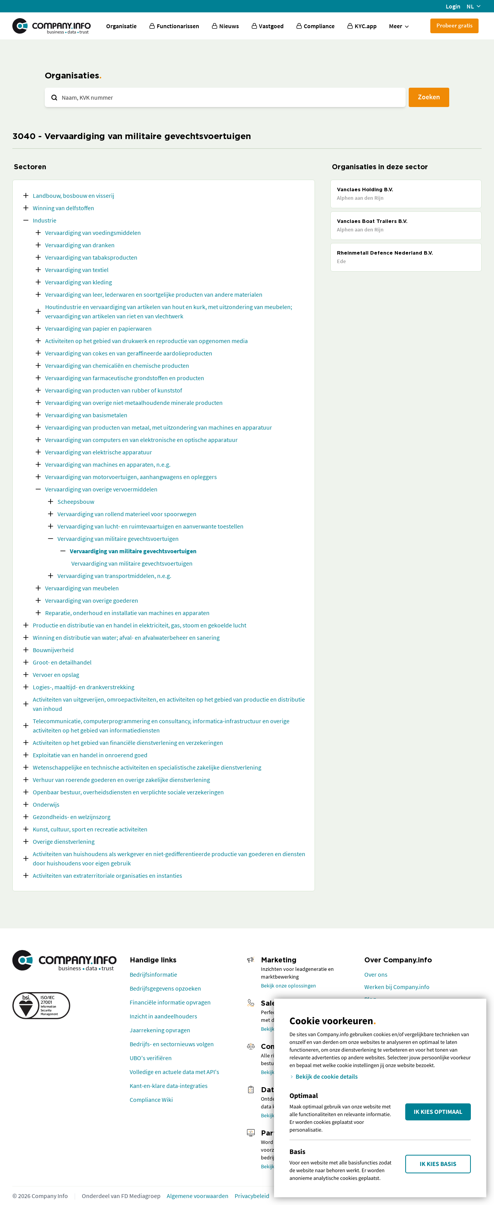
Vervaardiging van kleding (78, 282)
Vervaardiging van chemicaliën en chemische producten (117, 365)
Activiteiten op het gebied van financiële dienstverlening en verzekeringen (128, 742)
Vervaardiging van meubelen (82, 588)
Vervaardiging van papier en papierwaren (98, 328)
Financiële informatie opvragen (170, 1002)
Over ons (375, 974)
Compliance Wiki (151, 1099)
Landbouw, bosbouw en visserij (73, 195)
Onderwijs (46, 804)
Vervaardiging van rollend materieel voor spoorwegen (127, 514)
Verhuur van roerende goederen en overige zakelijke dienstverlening (121, 780)
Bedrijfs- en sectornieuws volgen (172, 1044)
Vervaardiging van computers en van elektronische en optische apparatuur (141, 440)
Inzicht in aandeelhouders (163, 1016)
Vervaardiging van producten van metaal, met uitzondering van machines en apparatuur (158, 427)
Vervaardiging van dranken (80, 245)
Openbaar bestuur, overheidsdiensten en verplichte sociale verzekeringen (128, 792)
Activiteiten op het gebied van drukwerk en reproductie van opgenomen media (146, 341)
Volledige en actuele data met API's (174, 1072)
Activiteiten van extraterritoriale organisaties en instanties (107, 875)
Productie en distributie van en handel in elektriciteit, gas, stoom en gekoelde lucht (139, 625)
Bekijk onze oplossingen (288, 985)
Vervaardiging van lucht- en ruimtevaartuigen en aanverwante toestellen (151, 526)
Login (453, 6)
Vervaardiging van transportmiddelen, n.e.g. (114, 576)
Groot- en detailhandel (62, 662)
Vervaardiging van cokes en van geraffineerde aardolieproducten (128, 353)
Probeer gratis (454, 25)
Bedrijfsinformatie (153, 974)
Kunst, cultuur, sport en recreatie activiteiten (90, 829)
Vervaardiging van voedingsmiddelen (93, 232)
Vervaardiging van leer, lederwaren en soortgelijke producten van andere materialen (153, 294)
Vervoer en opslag (56, 674)
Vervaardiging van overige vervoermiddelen (101, 489)
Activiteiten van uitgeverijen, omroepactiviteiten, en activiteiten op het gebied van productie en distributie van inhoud (169, 703)
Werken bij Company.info (397, 987)
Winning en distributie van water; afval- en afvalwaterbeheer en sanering (126, 637)
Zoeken (429, 96)
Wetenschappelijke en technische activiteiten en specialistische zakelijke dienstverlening (147, 767)
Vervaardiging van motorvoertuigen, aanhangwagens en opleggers (131, 477)
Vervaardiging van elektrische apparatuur (98, 452)
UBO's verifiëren (151, 1058)
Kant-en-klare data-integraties (169, 1085)
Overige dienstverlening (64, 841)
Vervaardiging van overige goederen (91, 600)
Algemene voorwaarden (197, 1196)
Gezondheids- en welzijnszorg (71, 817)
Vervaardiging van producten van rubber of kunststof (113, 390)
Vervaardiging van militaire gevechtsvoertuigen (118, 538)
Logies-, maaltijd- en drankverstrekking (83, 687)
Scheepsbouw (76, 501)
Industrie (44, 220)
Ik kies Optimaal (438, 1112)
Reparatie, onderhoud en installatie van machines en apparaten (127, 613)
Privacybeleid (252, 1196)
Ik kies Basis (438, 1164)
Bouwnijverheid (53, 650)
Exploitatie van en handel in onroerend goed (90, 755)
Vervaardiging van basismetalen (86, 415)
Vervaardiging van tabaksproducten (91, 257)
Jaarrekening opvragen (160, 1030)
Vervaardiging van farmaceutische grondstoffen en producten (124, 378)
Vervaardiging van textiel (76, 270)
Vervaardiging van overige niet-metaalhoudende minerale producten (134, 402)
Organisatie (121, 26)
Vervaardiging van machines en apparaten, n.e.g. (108, 464)
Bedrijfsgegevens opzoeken (165, 988)
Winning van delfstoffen (63, 208)
